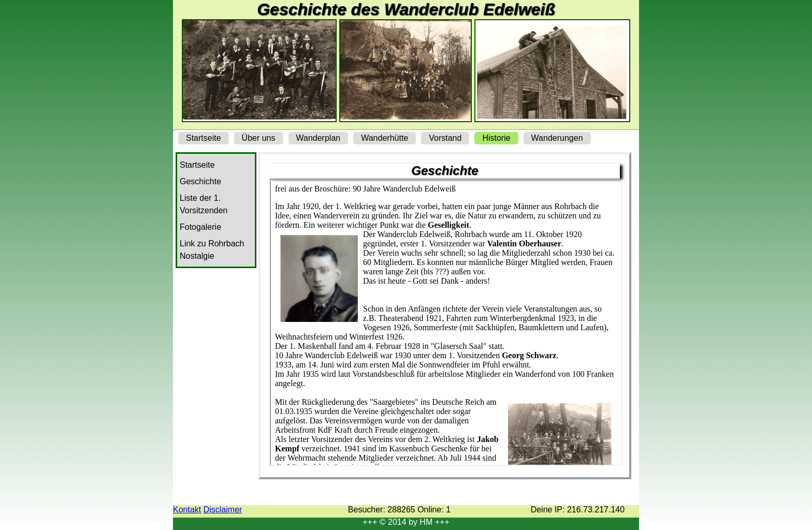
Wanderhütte (384, 138)
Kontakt (187, 509)
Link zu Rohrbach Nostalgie (212, 249)
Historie (496, 138)
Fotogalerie (200, 227)
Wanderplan (318, 138)
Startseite (203, 138)
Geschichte (200, 181)
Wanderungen (557, 138)
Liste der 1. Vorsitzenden (204, 204)
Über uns (259, 138)
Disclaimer (223, 509)
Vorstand (445, 138)
